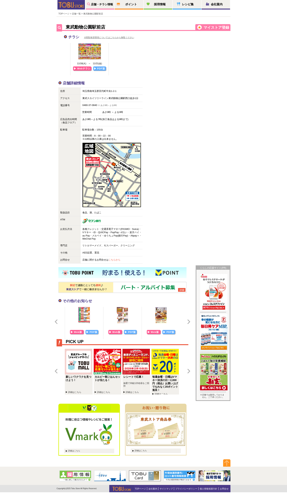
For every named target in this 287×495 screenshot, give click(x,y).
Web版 (78, 332)
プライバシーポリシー (186, 488)
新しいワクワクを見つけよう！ (79, 372)
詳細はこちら (74, 451)
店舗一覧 (76, 13)
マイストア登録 (216, 27)
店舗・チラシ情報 (102, 4)
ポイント (131, 4)
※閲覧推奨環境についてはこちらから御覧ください (109, 37)
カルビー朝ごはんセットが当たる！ (108, 372)
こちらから (114, 259)
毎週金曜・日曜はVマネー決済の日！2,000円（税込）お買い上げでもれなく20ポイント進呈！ (165, 372)
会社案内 (217, 4)
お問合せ (224, 488)
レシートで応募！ (136, 372)
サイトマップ (166, 488)
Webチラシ (83, 68)
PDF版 (101, 68)
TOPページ (63, 13)
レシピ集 (188, 4)
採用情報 (160, 4)
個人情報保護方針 (208, 488)
